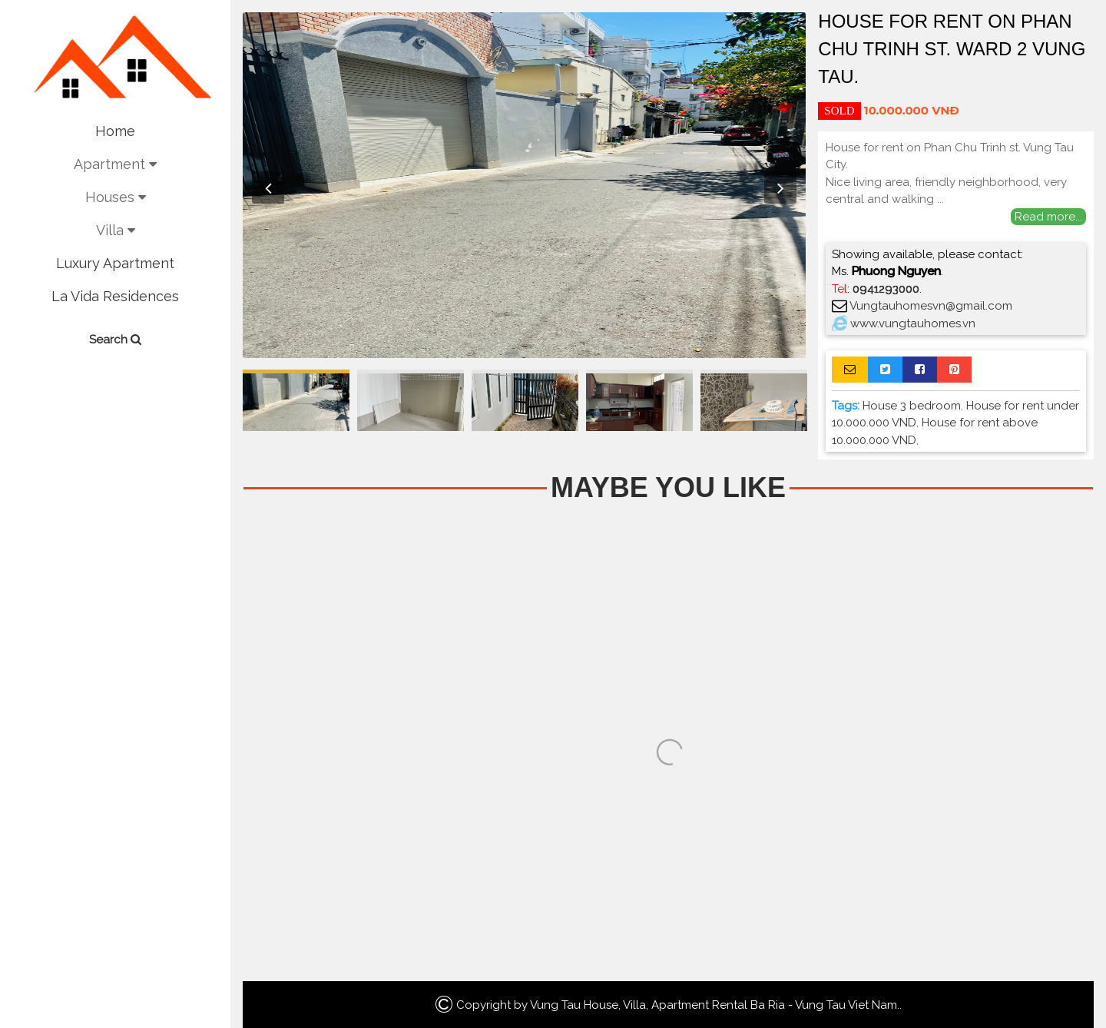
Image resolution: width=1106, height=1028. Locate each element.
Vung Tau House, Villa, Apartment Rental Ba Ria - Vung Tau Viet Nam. (714, 1005)
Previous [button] (268, 187)
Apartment (115, 164)
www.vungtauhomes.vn (912, 323)
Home (115, 131)
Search (115, 340)
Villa (115, 230)
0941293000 (886, 289)
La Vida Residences (115, 296)
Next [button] (780, 187)
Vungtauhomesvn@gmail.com (930, 306)
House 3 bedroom (912, 406)
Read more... (1048, 217)
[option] (524, 185)
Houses (115, 197)
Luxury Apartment (115, 263)
